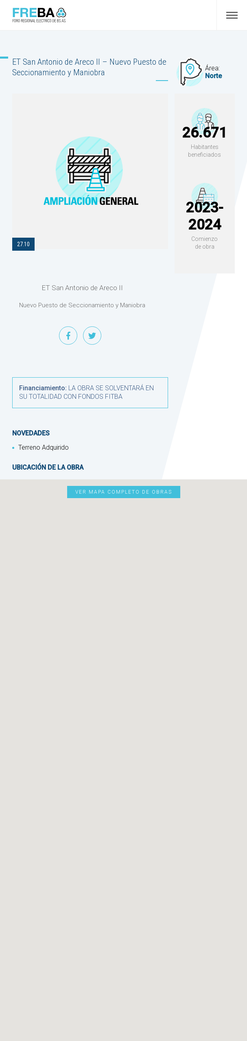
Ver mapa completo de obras (123, 492)
